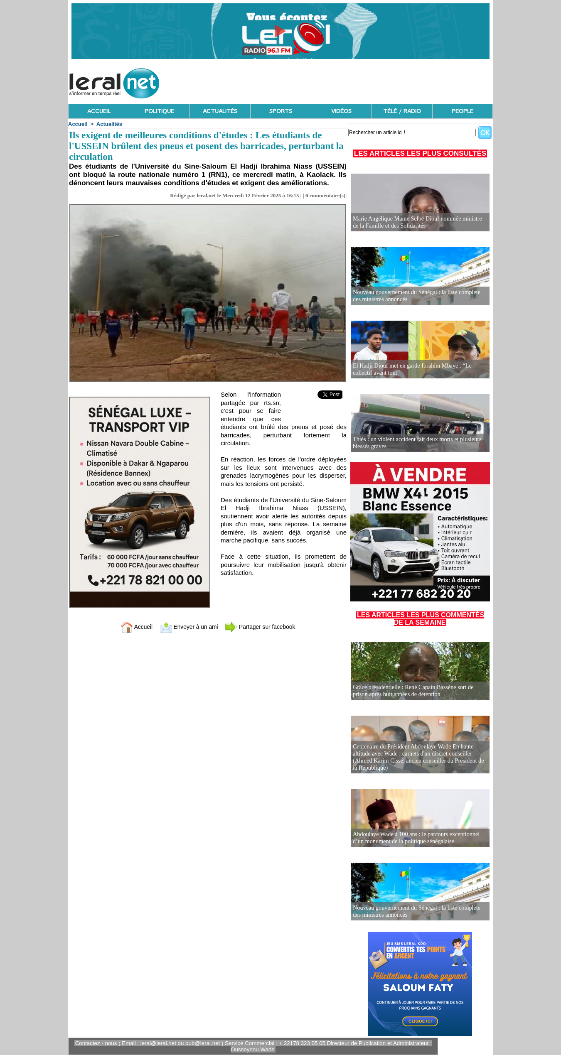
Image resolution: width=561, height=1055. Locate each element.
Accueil (77, 124)
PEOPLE (462, 111)
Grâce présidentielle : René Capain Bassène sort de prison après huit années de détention (412, 691)
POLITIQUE (159, 111)
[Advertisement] (341, 81)
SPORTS (280, 111)
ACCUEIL (99, 111)
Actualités (109, 124)
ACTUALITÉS (220, 111)
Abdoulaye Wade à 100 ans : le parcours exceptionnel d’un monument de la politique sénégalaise (415, 838)
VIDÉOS (341, 111)
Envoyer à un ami (187, 626)
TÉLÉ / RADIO (402, 111)
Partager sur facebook (263, 626)
